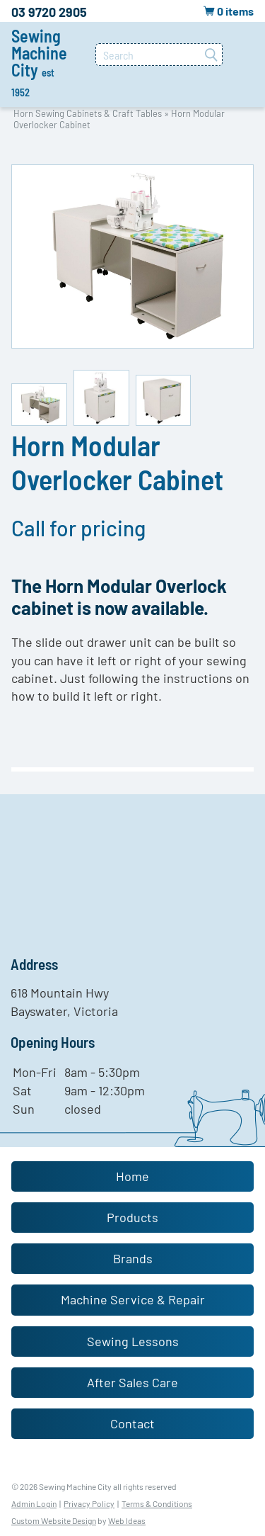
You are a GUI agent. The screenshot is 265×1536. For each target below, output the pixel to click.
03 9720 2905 (49, 12)
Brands (133, 1258)
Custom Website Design (53, 1520)
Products (132, 1217)
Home (132, 1176)
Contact (132, 1423)
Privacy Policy (89, 1503)
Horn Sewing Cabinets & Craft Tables (87, 113)
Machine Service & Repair (133, 1299)
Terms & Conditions (157, 1503)
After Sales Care (132, 1382)
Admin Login (34, 1503)
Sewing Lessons (133, 1341)
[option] (132, 256)
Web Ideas (127, 1520)
